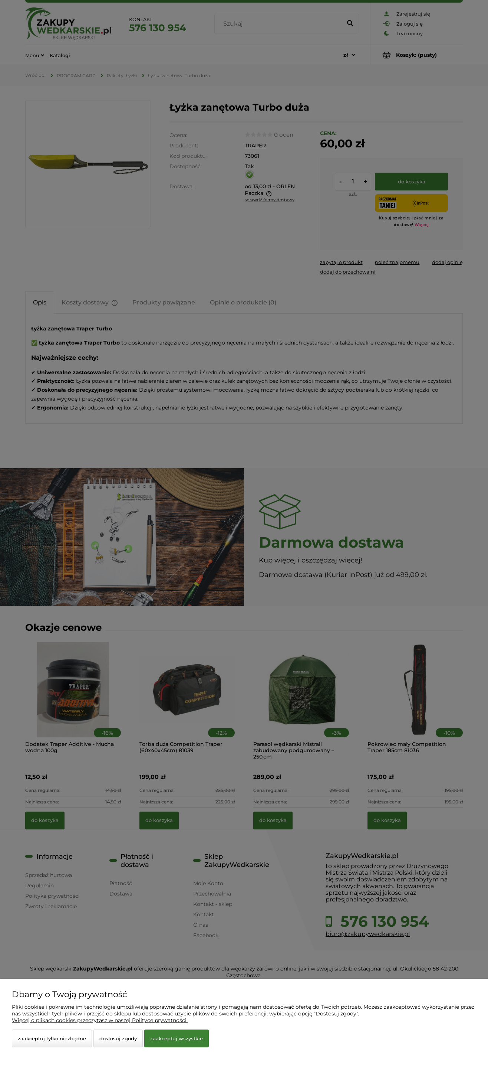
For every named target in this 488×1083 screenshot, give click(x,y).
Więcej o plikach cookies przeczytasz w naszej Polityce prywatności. (100, 1020)
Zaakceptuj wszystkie (176, 1038)
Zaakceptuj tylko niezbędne (52, 1038)
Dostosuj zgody (118, 1038)
